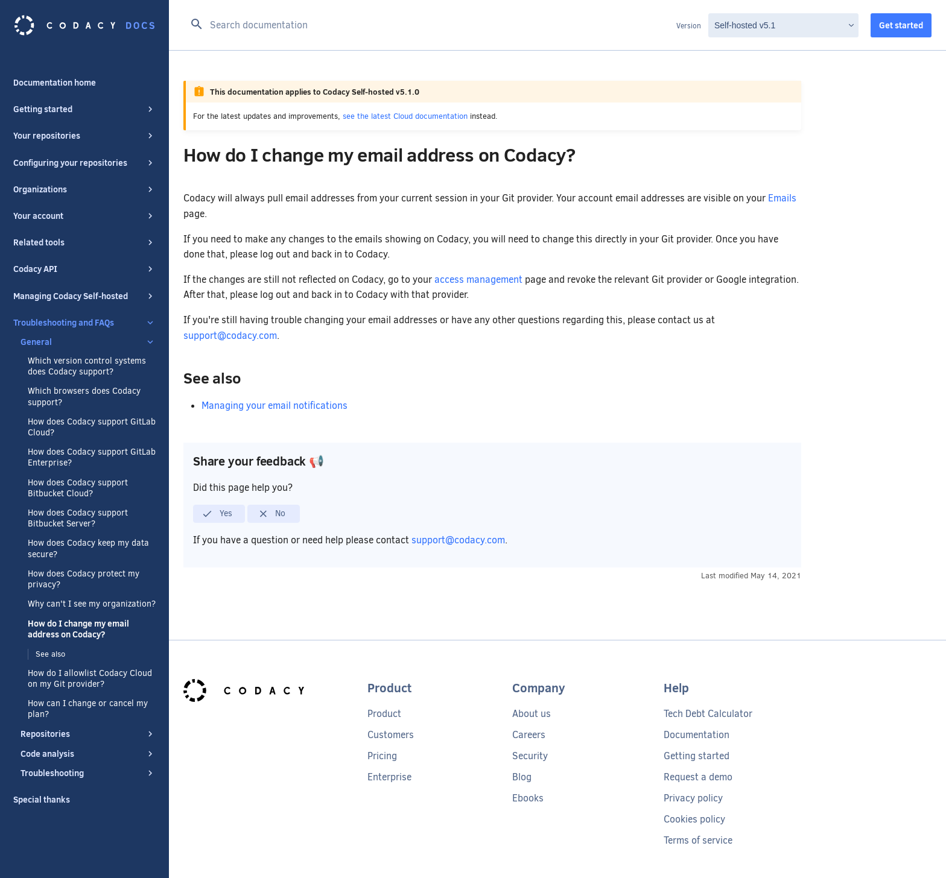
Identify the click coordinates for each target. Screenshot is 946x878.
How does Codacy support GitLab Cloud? (92, 427)
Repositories (88, 733)
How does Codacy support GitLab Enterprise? (92, 458)
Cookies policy (694, 819)
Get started (901, 25)
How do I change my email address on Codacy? (78, 629)
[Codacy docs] (84, 25)
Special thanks (41, 799)
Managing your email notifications (275, 405)
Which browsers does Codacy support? (84, 397)
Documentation (696, 734)
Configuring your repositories (84, 162)
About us (531, 713)
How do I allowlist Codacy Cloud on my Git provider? (90, 679)
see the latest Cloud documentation (405, 116)
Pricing (382, 756)
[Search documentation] (429, 25)
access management (478, 279)
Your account (84, 215)
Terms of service (698, 840)
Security (530, 756)
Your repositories (84, 135)
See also (50, 654)
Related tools (84, 242)
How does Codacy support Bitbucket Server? (78, 518)
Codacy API (84, 269)
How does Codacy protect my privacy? (83, 579)
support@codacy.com (230, 335)
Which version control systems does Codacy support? (87, 366)
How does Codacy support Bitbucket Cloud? (78, 488)
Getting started (84, 109)
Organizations (84, 189)
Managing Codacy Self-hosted (84, 296)
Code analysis (88, 753)
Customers (390, 734)
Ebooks (528, 798)
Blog (522, 777)
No (272, 514)
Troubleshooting (88, 773)
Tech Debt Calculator (708, 713)
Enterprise (389, 777)
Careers (528, 734)
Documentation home (54, 82)
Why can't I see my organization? (92, 604)
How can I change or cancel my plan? (88, 709)
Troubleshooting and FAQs (84, 322)
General (88, 341)
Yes (217, 514)
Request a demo (698, 777)
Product (384, 713)
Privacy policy (693, 798)
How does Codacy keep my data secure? (88, 549)
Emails (782, 198)
